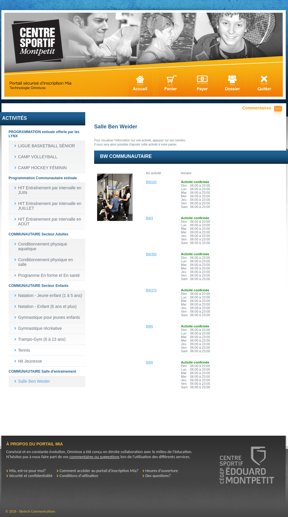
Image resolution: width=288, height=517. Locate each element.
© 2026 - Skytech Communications (30, 511)
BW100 (151, 182)
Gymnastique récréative (40, 328)
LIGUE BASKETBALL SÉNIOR (46, 145)
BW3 (149, 218)
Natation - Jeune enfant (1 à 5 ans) (50, 295)
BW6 (149, 326)
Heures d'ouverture (161, 470)
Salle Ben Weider (34, 381)
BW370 (151, 290)
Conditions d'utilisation (78, 475)
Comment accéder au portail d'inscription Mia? (99, 470)
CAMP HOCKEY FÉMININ (42, 167)
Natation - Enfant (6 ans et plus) (47, 306)
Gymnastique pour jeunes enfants (49, 317)
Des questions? (158, 475)
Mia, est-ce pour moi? (27, 470)
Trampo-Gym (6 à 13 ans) (42, 339)
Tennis (24, 350)
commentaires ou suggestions (95, 456)
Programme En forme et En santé (49, 275)
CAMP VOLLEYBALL (37, 156)
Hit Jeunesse (30, 361)
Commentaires (256, 108)
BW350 (151, 254)
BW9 (149, 362)
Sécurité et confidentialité (30, 475)
